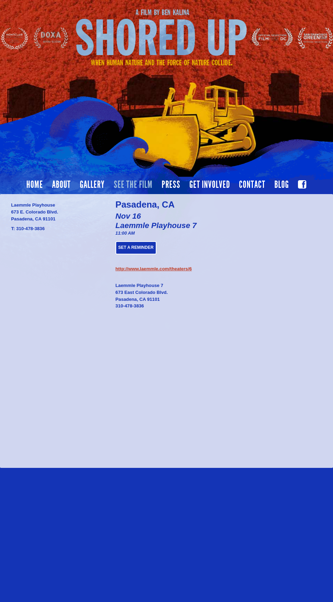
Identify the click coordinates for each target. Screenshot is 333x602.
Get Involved (209, 185)
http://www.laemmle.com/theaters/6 (154, 268)
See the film (133, 185)
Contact (252, 185)
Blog (281, 185)
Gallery (92, 185)
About (61, 185)
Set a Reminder (136, 247)
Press (171, 185)
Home (34, 185)
